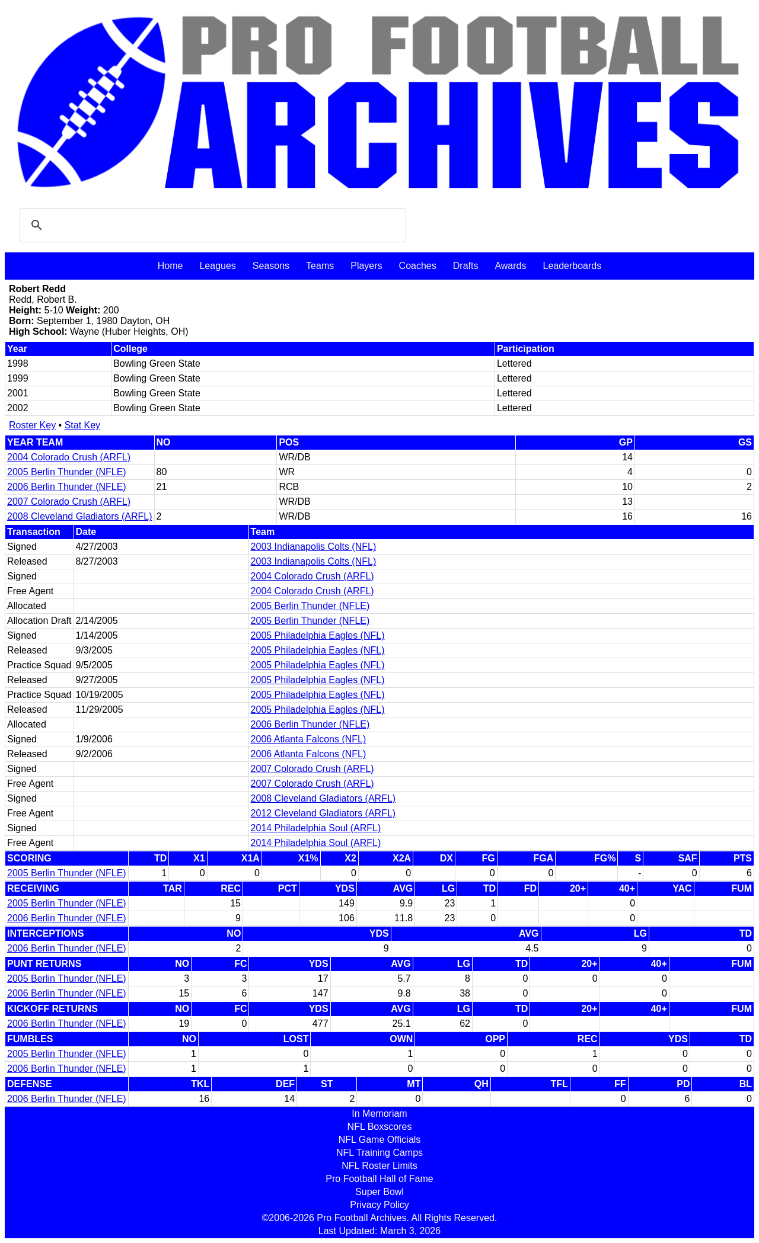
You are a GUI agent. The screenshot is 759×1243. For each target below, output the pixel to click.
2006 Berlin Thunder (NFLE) (66, 487)
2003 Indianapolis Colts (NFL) (314, 547)
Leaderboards (572, 266)
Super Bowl (379, 1192)
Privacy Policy (379, 1205)
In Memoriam (379, 1114)
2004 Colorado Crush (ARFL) (68, 457)
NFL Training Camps (379, 1153)
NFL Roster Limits (379, 1166)
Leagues (217, 266)
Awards (510, 266)
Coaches (417, 266)
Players (366, 266)
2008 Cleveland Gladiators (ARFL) (79, 516)
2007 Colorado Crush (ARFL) (68, 501)
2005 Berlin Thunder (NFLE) (66, 472)
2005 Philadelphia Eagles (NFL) (318, 635)
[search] (211, 225)
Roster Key (32, 425)
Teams (320, 266)
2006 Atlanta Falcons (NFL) (308, 739)
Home (170, 266)
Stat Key (82, 425)
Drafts (466, 266)
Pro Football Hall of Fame (379, 1179)
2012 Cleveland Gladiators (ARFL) (323, 813)
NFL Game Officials (380, 1140)
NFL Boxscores (379, 1127)
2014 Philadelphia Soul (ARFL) (316, 828)
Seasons (271, 266)
